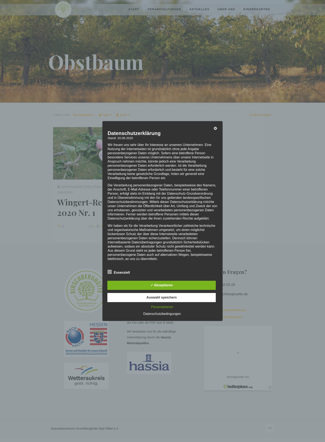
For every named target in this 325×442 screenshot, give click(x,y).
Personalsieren (162, 307)
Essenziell (119, 272)
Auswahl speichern (162, 297)
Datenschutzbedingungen (162, 314)
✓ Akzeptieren (161, 285)
